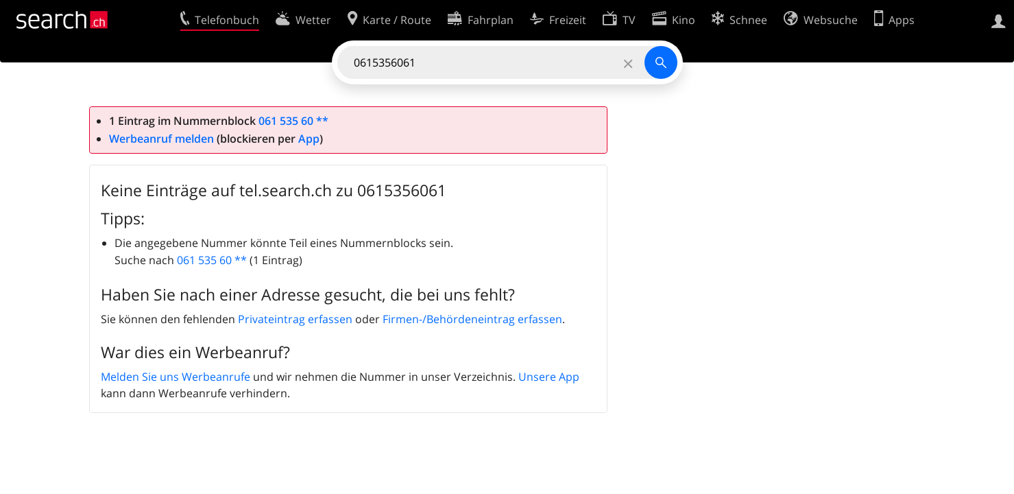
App (308, 138)
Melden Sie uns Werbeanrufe (175, 376)
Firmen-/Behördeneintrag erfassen (472, 319)
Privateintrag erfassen (295, 319)
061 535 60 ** (293, 120)
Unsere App (548, 376)
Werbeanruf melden (161, 138)
